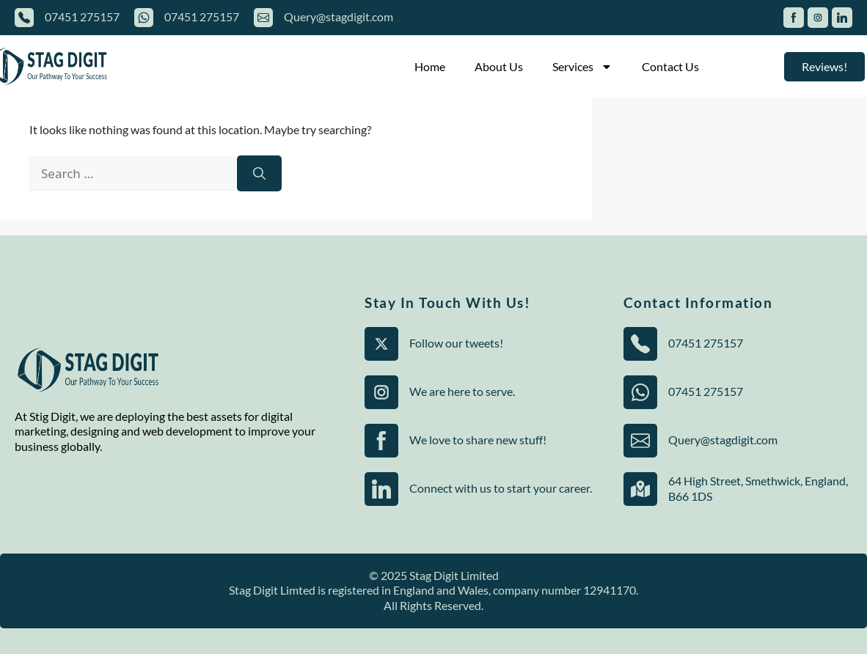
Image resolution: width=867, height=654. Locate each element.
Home (429, 66)
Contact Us (670, 66)
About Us (499, 66)
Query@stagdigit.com (338, 16)
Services (582, 67)
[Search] (259, 173)
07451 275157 (82, 16)
